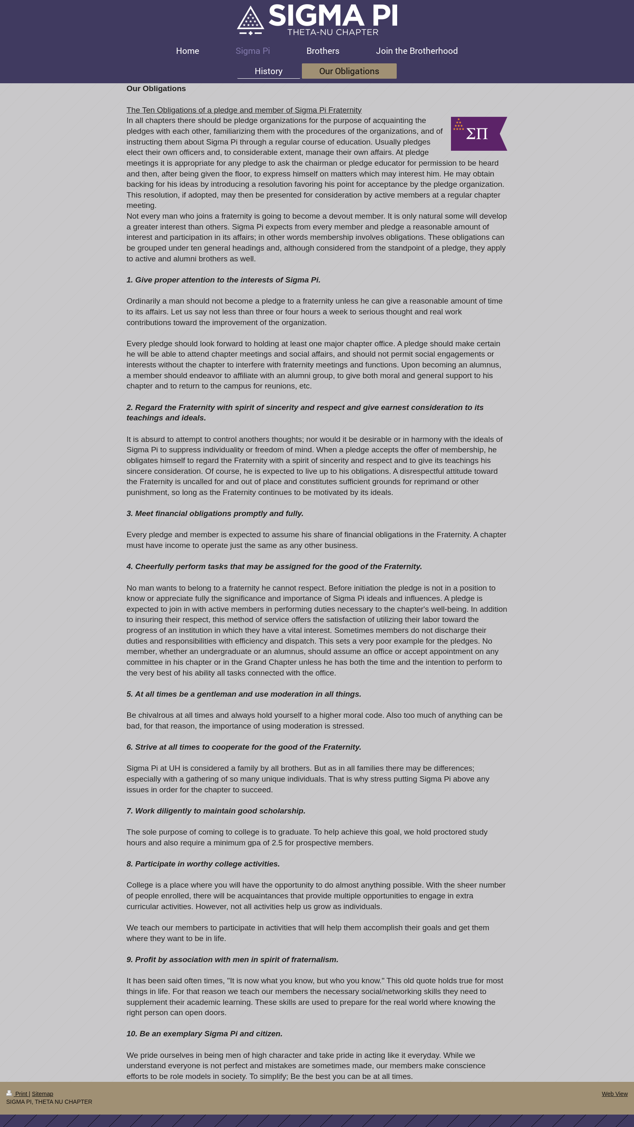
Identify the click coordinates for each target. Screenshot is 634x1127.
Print (17, 1094)
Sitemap (42, 1094)
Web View (615, 1094)
